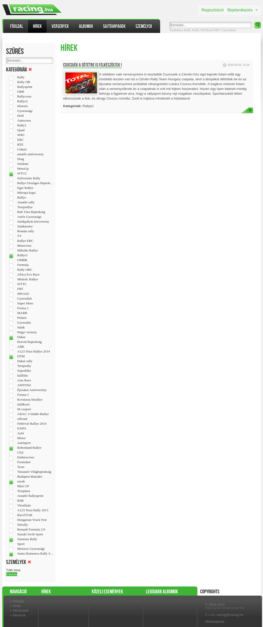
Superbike (24, 371)
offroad (22, 419)
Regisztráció (212, 10)
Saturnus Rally (27, 539)
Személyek (144, 26)
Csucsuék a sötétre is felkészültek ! (92, 65)
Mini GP (23, 486)
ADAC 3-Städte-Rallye (33, 414)
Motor (21, 438)
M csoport (24, 409)
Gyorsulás (24, 322)
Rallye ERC (25, 241)
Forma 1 (23, 308)
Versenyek (60, 26)
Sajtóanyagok (114, 26)
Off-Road (206, 30)
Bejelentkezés (240, 10)
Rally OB (23, 82)
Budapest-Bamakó (29, 476)
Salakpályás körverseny (33, 221)
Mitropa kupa (26, 192)
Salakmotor (25, 226)
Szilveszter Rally (28, 178)
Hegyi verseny (27, 332)
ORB (20, 91)
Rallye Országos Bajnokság (35, 183)
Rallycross (24, 96)
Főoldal (16, 26)
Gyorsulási (24, 298)
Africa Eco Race (28, 274)
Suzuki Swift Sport (30, 534)
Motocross (24, 245)
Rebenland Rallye (29, 447)
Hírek (37, 26)
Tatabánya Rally (180, 30)
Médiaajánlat (214, 621)
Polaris (22, 318)
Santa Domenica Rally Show (35, 553)
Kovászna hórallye (30, 399)
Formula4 (23, 462)
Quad (21, 130)
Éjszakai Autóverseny (32, 390)
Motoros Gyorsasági (31, 549)
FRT (20, 289)
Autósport (24, 443)
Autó (20, 433)
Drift (20, 115)
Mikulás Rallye (27, 250)
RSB (20, 500)
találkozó (23, 404)
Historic (22, 106)
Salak (21, 327)
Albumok (86, 26)
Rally (195, 30)
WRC (21, 135)
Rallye (21, 197)
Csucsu (11, 574)
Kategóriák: (72, 106)
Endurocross (25, 457)
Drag (20, 159)
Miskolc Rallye (27, 279)
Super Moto (25, 303)
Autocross (24, 120)
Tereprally (24, 366)
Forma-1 (23, 395)
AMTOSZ (24, 385)
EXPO (21, 428)
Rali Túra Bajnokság (31, 212)
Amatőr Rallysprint (30, 496)
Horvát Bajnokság (29, 342)
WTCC (22, 173)
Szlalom (22, 164)
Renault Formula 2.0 (31, 529)
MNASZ (23, 294)
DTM (21, 356)
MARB (22, 313)
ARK (20, 346)
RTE (20, 144)
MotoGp (23, 168)
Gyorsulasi (228, 30)
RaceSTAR (24, 515)
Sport (21, 544)
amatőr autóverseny (30, 154)
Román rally (25, 231)
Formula (23, 265)
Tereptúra (23, 491)
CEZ (20, 452)
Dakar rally (24, 361)
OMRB (22, 260)
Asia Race (24, 380)
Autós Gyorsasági (29, 217)
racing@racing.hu (230, 615)
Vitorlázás (24, 505)
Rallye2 (22, 101)
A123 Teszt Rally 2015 (32, 510)
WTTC (22, 284)
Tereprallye (24, 207)
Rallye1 (22, 255)
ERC (217, 30)
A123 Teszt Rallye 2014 (33, 351)
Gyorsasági (24, 111)
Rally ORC (24, 269)
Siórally (22, 524)
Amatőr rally (25, 202)
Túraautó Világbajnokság (34, 472)
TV (19, 236)
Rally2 (21, 125)
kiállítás (22, 375)
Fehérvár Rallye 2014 (31, 423)
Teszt (20, 467)
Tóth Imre (13, 570)
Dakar (21, 337)
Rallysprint (24, 87)
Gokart (22, 149)
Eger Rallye (25, 188)
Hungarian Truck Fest (32, 520)
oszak (21, 481)
